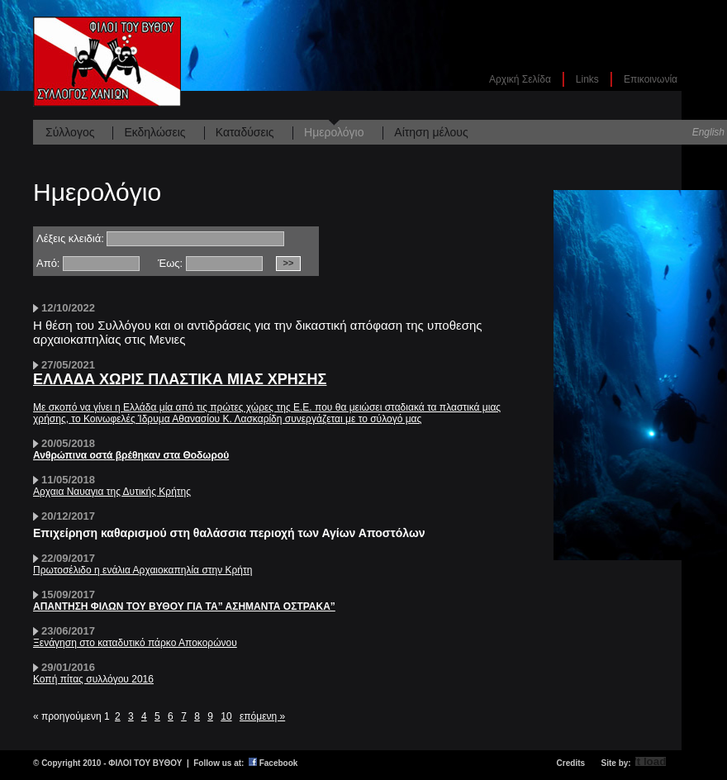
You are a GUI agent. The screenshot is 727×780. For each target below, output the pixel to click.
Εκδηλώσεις (154, 132)
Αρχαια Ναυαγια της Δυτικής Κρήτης (112, 491)
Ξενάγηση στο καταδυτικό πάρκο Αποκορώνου (135, 643)
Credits (571, 763)
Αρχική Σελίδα (520, 79)
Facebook (278, 763)
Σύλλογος (69, 132)
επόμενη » (262, 716)
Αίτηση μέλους (431, 132)
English (708, 132)
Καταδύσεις (245, 132)
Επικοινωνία (650, 79)
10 (226, 716)
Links (587, 79)
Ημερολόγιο (334, 132)
